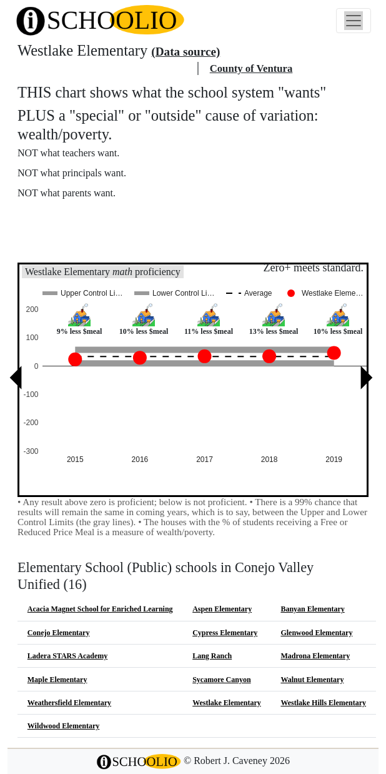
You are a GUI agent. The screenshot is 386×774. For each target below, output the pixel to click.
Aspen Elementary (222, 609)
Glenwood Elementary (316, 632)
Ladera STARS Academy (67, 655)
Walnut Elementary (312, 679)
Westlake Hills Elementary (323, 702)
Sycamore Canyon (221, 679)
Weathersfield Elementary (69, 702)
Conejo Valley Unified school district (105, 68)
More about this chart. (71, 216)
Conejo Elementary (58, 632)
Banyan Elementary (312, 609)
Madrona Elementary (315, 655)
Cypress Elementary (224, 632)
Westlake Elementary (226, 702)
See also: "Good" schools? (80, 243)
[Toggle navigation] (353, 20)
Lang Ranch (212, 655)
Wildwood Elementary (63, 725)
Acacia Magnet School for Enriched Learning (100, 609)
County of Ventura (251, 68)
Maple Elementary (57, 679)
